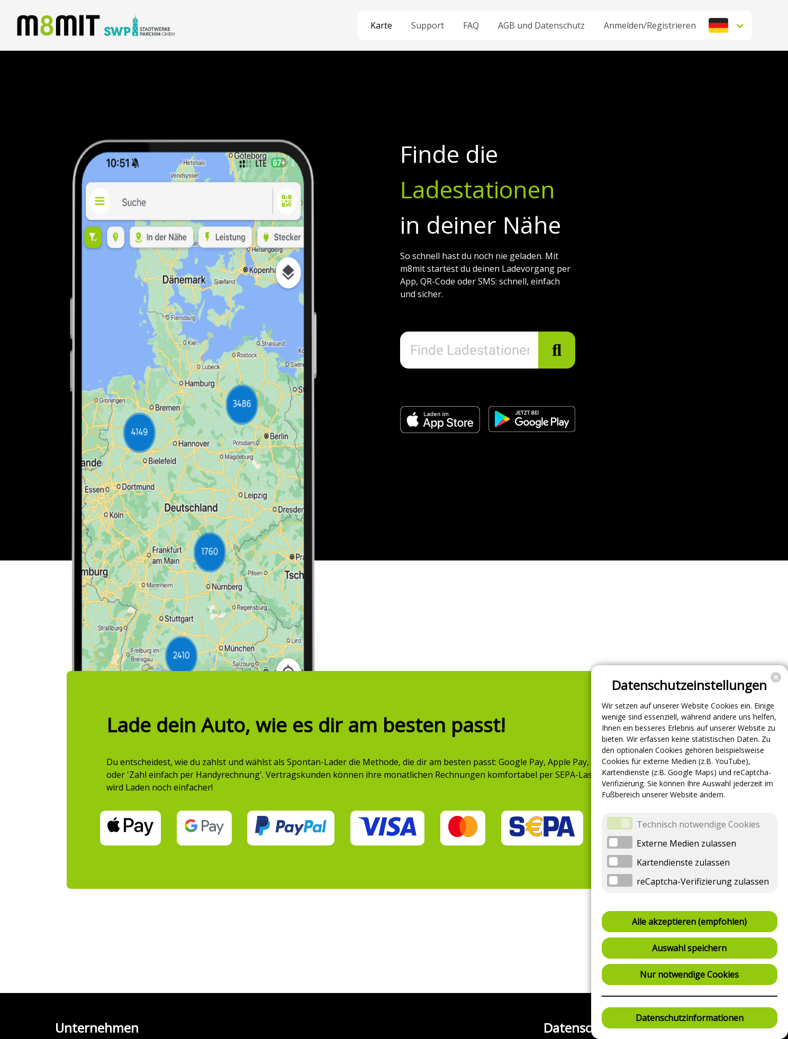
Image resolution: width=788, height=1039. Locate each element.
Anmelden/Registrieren (650, 25)
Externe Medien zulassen (686, 843)
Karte (381, 25)
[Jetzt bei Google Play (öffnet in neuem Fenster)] (531, 429)
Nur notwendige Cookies (689, 974)
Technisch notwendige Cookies (698, 824)
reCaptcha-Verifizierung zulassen (703, 881)
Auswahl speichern (689, 948)
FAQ (471, 25)
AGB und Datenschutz (541, 25)
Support (427, 25)
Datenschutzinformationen (690, 1018)
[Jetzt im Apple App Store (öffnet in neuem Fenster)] (444, 430)
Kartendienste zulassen (683, 862)
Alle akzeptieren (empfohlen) (689, 921)
